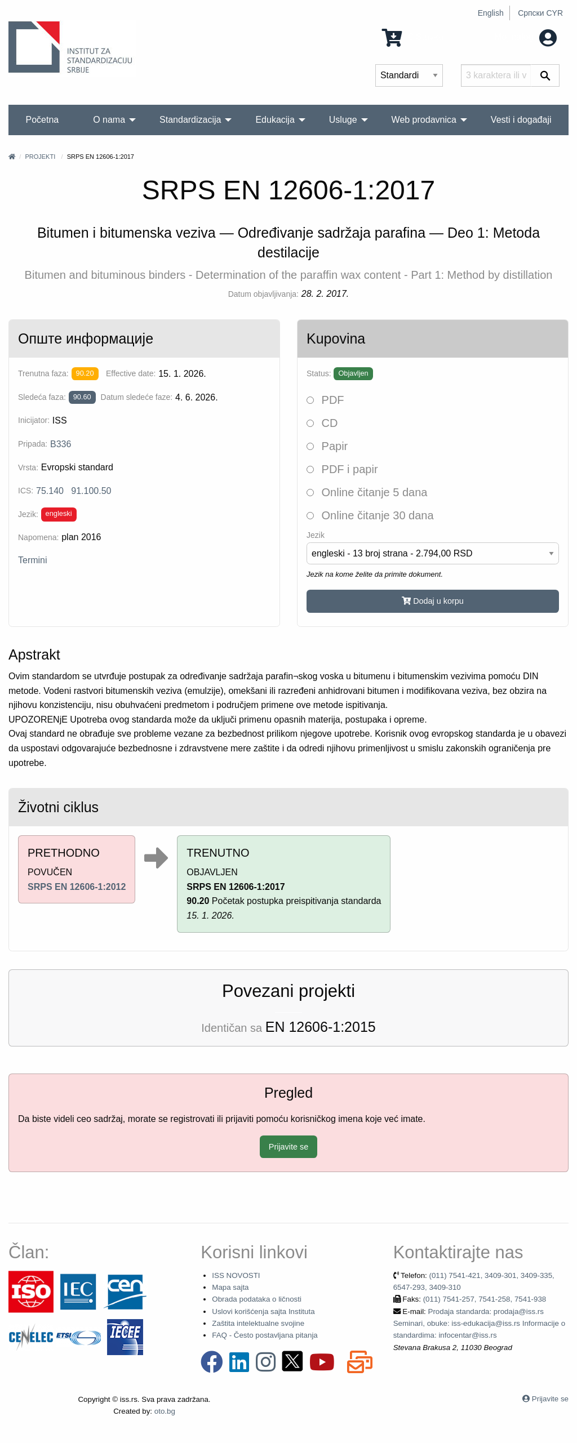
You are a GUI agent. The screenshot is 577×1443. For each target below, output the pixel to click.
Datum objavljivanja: (263, 294)
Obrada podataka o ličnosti (256, 1299)
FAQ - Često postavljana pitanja (264, 1335)
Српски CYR (540, 12)
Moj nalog (525, 37)
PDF (325, 400)
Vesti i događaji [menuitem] (521, 119)
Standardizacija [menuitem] (190, 119)
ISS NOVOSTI (236, 1275)
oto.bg (164, 1411)
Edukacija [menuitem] (274, 119)
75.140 (50, 491)
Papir (327, 446)
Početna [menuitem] (42, 119)
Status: (319, 373)
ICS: (25, 490)
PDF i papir (342, 469)
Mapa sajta (230, 1287)
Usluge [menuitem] (343, 119)
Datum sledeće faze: (137, 397)
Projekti (40, 156)
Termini (32, 560)
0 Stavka (412, 37)
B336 (60, 444)
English (491, 12)
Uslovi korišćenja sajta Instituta (263, 1311)
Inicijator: (34, 420)
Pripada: (32, 443)
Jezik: (28, 514)
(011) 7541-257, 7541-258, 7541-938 (485, 1299)
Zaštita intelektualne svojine (258, 1323)
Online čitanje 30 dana (370, 515)
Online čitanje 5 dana (367, 492)
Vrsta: (28, 467)
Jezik (316, 535)
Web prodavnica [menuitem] (424, 119)
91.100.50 (91, 491)
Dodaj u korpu (433, 600)
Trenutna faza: (43, 373)
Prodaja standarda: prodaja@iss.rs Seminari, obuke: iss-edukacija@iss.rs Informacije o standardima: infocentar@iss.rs (479, 1323)
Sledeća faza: (42, 397)
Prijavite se (288, 1146)
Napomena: (38, 537)
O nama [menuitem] (109, 119)
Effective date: (131, 373)
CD (322, 423)
